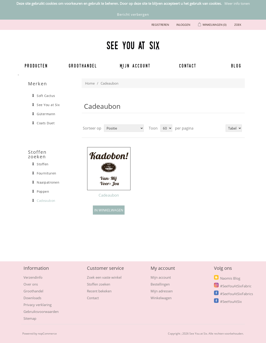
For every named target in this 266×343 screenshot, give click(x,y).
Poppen (43, 192)
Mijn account (135, 65)
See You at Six (48, 105)
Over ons (30, 284)
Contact (188, 65)
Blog (236, 65)
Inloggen (183, 25)
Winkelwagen (161, 298)
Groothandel (83, 65)
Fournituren (46, 173)
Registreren (160, 25)
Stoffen (43, 164)
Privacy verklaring (37, 304)
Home (90, 83)
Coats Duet (46, 123)
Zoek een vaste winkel (104, 277)
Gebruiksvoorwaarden (41, 311)
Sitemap (29, 318)
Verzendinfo (32, 277)
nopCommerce (47, 333)
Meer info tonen (237, 3)
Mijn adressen (162, 291)
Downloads (32, 298)
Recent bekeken (99, 291)
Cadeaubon (109, 195)
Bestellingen (160, 284)
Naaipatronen (48, 182)
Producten (36, 65)
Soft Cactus (46, 96)
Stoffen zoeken (98, 284)
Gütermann (46, 114)
